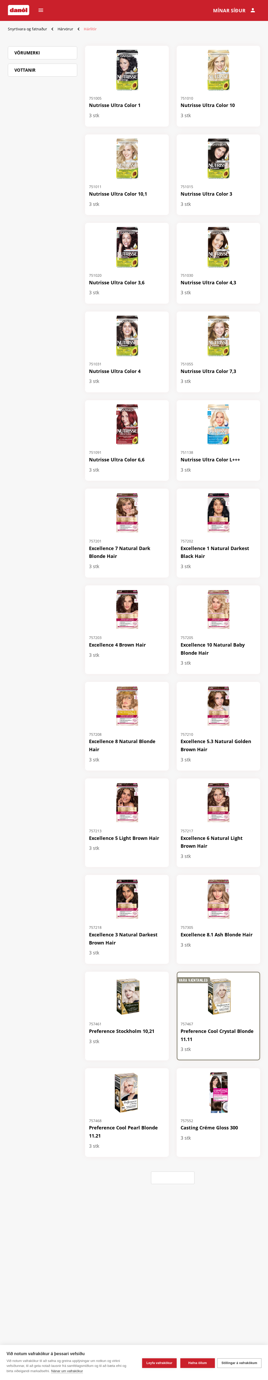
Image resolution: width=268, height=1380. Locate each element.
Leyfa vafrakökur (158, 1362)
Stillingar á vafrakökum (239, 1362)
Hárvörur (65, 28)
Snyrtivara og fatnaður (27, 28)
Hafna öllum (196, 1362)
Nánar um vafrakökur (67, 1371)
